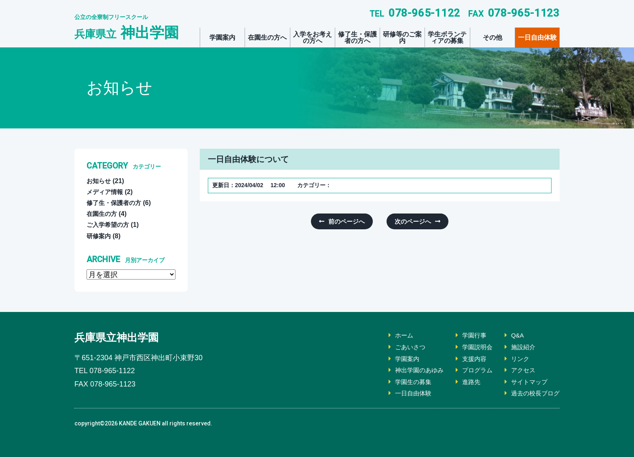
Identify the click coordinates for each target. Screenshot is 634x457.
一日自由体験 (537, 37)
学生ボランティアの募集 (447, 37)
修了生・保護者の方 (116, 202)
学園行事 (470, 335)
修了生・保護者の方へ (357, 37)
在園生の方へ (267, 37)
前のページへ (348, 221)
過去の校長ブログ (534, 393)
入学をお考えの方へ (312, 37)
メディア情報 (106, 191)
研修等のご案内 (402, 37)
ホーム (396, 335)
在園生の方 (103, 213)
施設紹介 (521, 347)
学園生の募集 (406, 381)
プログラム (473, 370)
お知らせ (99, 180)
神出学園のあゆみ (412, 370)
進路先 (466, 381)
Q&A (515, 335)
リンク (517, 358)
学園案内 (222, 37)
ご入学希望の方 (109, 224)
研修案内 (99, 236)
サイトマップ (527, 381)
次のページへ (411, 221)
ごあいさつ (403, 347)
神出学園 (126, 32)
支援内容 (470, 358)
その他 (492, 37)
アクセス (521, 370)
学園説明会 (473, 347)
